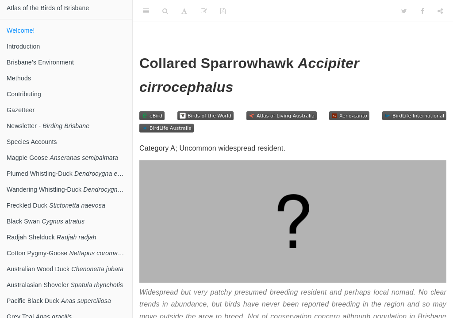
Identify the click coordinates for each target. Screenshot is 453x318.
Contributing (24, 94)
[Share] (440, 11)
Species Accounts (32, 141)
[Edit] (204, 11)
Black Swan (45, 221)
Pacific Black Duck (59, 300)
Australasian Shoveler (65, 284)
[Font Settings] (184, 11)
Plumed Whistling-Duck (69, 173)
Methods (19, 78)
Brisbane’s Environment (40, 62)
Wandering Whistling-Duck (69, 189)
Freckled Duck (56, 205)
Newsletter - (48, 125)
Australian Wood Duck (65, 269)
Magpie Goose (62, 157)
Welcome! (21, 30)
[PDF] (223, 11)
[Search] (165, 11)
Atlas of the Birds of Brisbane (48, 7)
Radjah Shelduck (51, 237)
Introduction (23, 46)
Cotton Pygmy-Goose (69, 253)
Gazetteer (21, 110)
